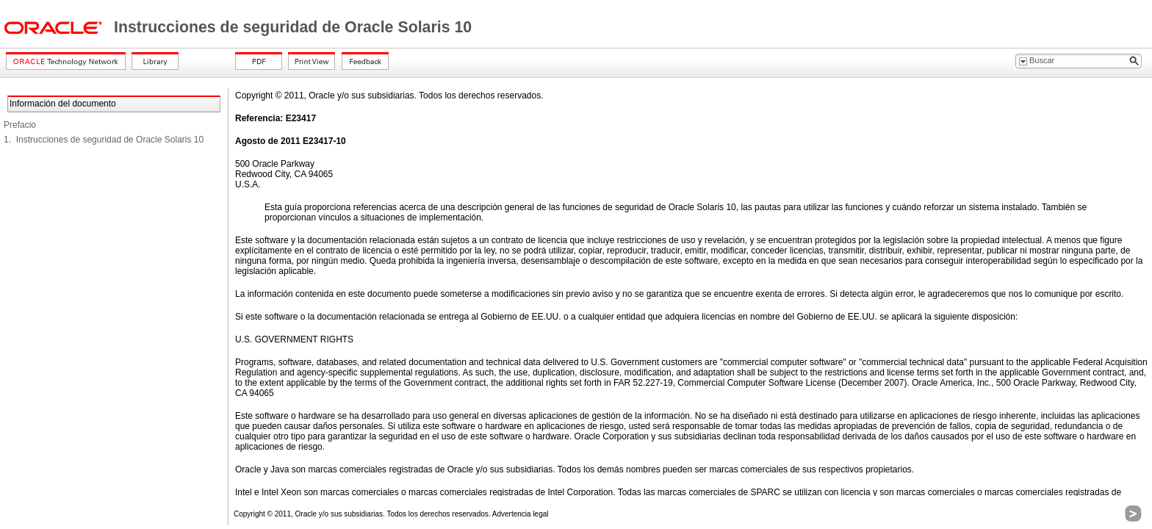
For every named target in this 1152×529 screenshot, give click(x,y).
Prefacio (20, 125)
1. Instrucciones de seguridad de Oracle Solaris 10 (104, 139)
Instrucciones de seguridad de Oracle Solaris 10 (293, 27)
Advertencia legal (520, 514)
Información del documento (63, 103)
